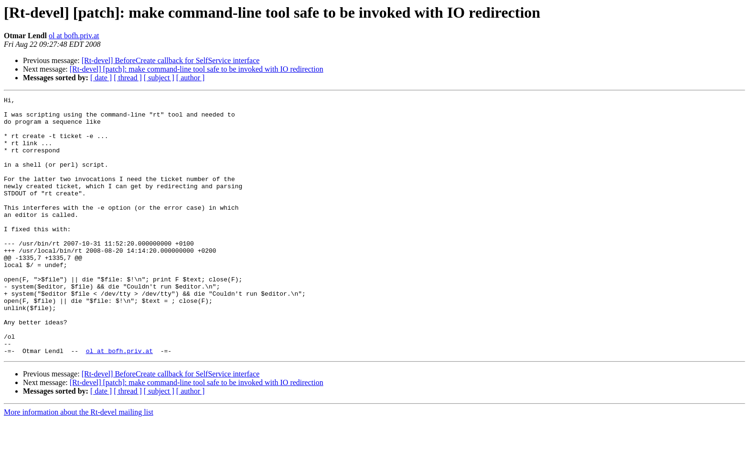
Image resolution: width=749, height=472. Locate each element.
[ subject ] (159, 78)
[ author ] (190, 78)
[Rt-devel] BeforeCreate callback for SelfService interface (171, 60)
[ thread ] (128, 78)
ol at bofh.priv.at (74, 36)
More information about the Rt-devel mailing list (78, 464)
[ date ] (101, 78)
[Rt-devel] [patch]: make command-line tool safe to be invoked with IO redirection (196, 69)
